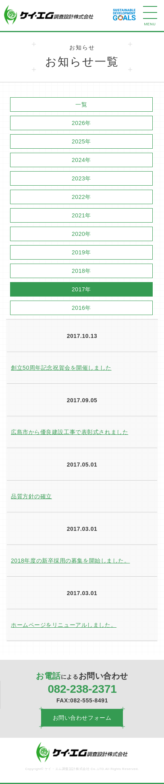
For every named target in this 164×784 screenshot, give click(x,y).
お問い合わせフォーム (82, 717)
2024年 (81, 160)
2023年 (81, 178)
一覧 (81, 104)
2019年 (81, 252)
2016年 (81, 308)
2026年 (81, 123)
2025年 (81, 141)
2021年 (81, 215)
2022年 (81, 197)
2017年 (81, 289)
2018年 (81, 271)
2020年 (81, 234)
